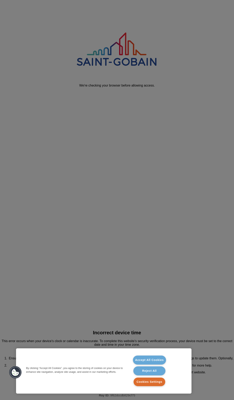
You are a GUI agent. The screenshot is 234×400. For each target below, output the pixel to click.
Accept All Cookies (149, 360)
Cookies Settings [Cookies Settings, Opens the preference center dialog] (149, 381)
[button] (15, 372)
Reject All (149, 370)
